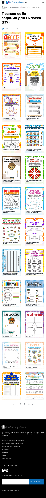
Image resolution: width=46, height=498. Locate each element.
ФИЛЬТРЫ (10, 28)
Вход (43, 2)
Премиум (5, 452)
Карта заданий (6, 458)
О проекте (5, 449)
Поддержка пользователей (11, 446)
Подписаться (36, 482)
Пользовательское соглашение (12, 443)
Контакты (5, 455)
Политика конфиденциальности (13, 440)
